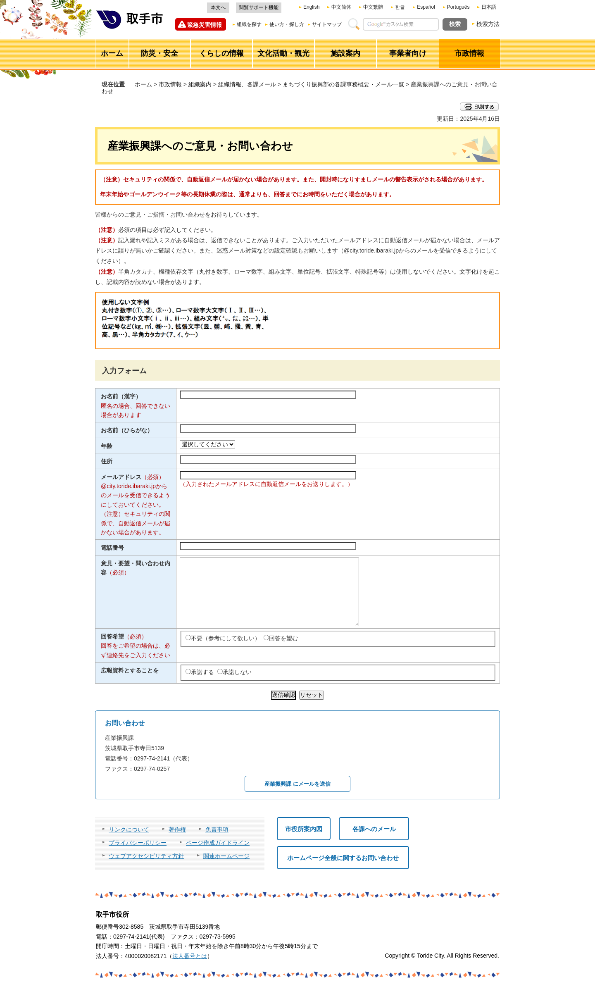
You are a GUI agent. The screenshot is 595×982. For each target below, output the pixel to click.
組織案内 (200, 84)
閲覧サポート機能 (258, 7)
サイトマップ (327, 24)
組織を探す (249, 24)
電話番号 (112, 547)
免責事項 (216, 829)
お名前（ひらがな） (127, 430)
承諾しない (237, 672)
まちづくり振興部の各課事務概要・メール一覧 (343, 84)
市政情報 (170, 84)
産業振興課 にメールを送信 (297, 784)
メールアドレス (132, 477)
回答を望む (283, 638)
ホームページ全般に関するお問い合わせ (343, 857)
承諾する (202, 672)
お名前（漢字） (121, 396)
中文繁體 (373, 7)
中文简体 (341, 7)
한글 (400, 7)
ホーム (143, 84)
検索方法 (488, 24)
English (311, 7)
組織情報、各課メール (247, 84)
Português (458, 7)
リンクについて (129, 829)
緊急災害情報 (204, 24)
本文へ (218, 7)
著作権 (177, 829)
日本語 (488, 7)
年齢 (106, 446)
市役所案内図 (303, 828)
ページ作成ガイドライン (218, 842)
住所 (106, 461)
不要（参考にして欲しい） (225, 638)
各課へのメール (374, 828)
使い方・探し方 (286, 24)
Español (426, 7)
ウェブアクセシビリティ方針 (146, 856)
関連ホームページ (226, 856)
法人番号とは (189, 956)
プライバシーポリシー (138, 842)
